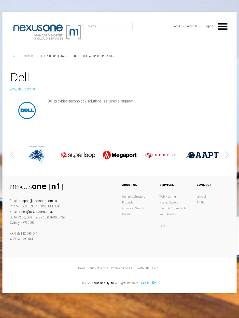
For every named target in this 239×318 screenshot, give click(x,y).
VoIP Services (167, 214)
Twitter (201, 202)
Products (128, 202)
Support (208, 26)
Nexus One (47, 32)
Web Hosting (167, 196)
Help (162, 226)
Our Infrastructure (133, 196)
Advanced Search (133, 208)
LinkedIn (202, 196)
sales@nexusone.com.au (36, 212)
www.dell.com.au (23, 89)
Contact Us (143, 268)
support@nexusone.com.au (38, 201)
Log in (177, 26)
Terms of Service (98, 268)
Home (13, 56)
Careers (127, 214)
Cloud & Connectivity (172, 208)
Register (191, 26)
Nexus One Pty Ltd (103, 283)
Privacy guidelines (122, 268)
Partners (28, 56)
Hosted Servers (168, 202)
